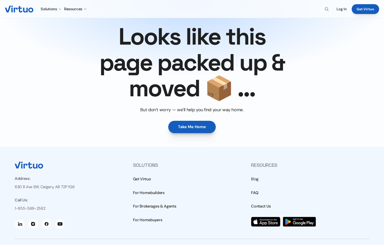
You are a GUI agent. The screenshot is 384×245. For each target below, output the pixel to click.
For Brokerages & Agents (154, 206)
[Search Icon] (327, 9)
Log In (341, 9)
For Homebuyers (147, 219)
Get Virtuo (142, 179)
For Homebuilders (149, 192)
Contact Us (261, 206)
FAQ (254, 192)
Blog (255, 179)
